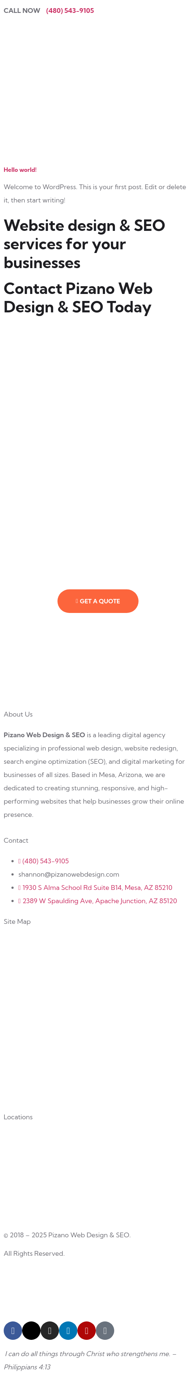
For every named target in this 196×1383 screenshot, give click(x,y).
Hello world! (20, 169)
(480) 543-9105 (70, 10)
